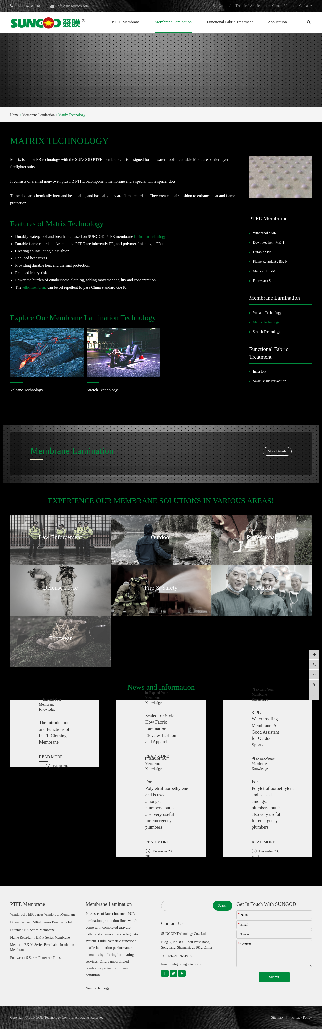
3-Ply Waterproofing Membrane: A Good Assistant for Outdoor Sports (265, 729)
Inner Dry (260, 371)
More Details (277, 451)
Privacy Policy (301, 1017)
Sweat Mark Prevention (269, 381)
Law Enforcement (60, 537)
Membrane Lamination (173, 22)
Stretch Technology (102, 390)
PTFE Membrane (126, 22)
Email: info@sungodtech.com (182, 964)
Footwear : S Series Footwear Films (35, 958)
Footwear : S (262, 281)
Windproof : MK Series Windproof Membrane (42, 914)
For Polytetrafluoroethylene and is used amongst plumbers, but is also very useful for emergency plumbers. (161, 804)
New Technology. (98, 988)
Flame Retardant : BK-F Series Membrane (40, 937)
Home (14, 115)
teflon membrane (34, 287)
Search (222, 905)
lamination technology (150, 237)
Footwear (60, 638)
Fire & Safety (161, 587)
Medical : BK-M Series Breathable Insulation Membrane (42, 947)
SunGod (218, 6)
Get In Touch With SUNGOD (266, 904)
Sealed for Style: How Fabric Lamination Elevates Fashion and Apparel (160, 728)
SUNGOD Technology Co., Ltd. (51, 1017)
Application (277, 22)
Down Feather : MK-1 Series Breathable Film (42, 922)
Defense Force (60, 587)
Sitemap (277, 1017)
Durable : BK (262, 252)
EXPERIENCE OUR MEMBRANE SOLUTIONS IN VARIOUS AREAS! (161, 500)
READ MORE (51, 757)
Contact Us (280, 6)
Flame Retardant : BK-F (270, 261)
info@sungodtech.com (73, 6)
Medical (262, 587)
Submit (274, 977)
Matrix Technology (71, 115)
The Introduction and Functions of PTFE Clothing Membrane (54, 732)
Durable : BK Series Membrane (32, 930)
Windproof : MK (264, 233)
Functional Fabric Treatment (230, 22)
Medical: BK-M (264, 271)
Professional (262, 537)
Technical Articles (248, 6)
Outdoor (161, 537)
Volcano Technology (26, 390)
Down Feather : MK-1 (268, 242)
